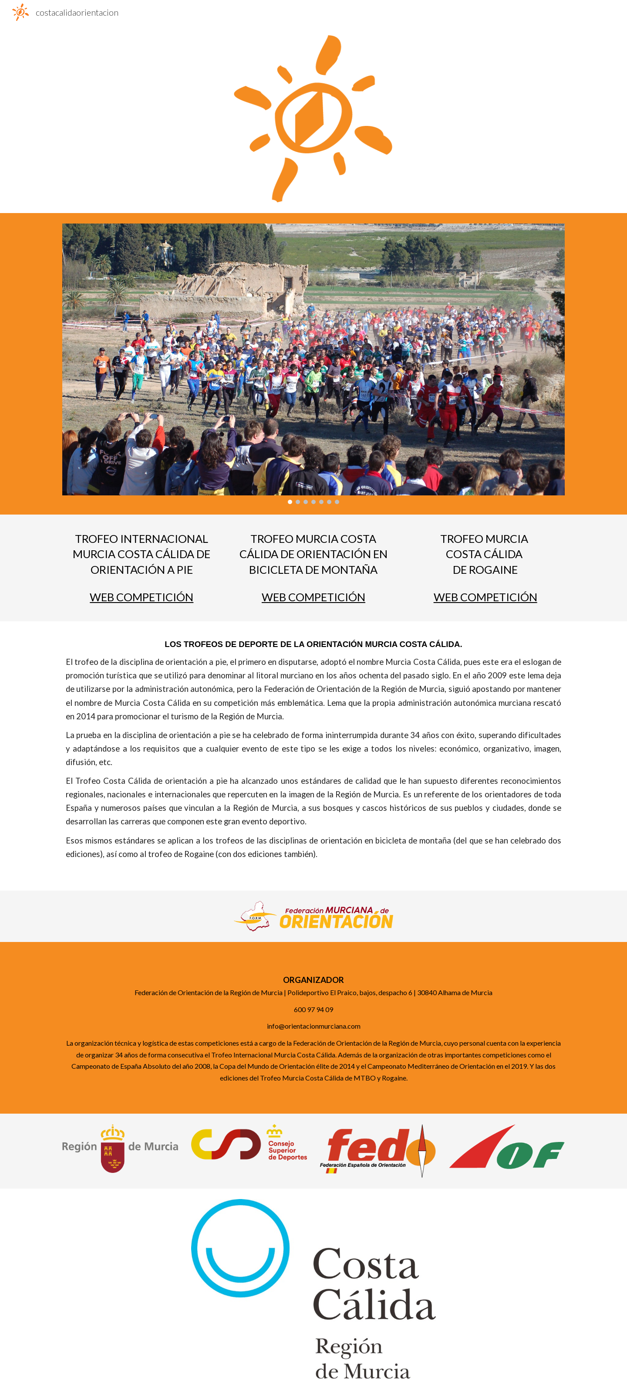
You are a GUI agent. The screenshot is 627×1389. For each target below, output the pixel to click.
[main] (141, 554)
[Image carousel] (313, 364)
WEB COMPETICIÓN (141, 596)
